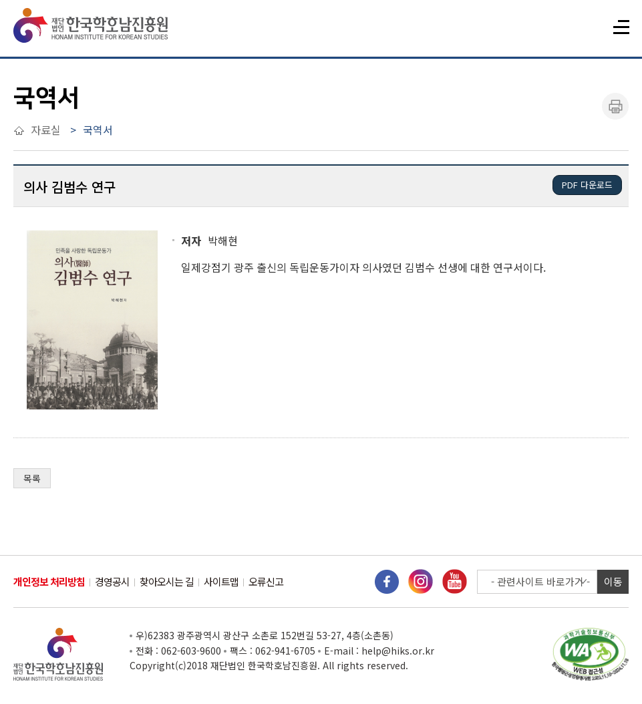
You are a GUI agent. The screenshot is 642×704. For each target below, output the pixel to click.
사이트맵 (221, 581)
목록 (32, 478)
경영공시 (112, 581)
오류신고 (266, 581)
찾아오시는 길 (167, 581)
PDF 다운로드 (587, 184)
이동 (613, 581)
